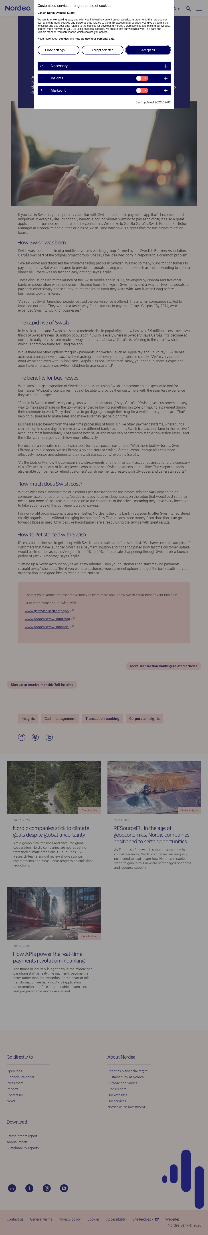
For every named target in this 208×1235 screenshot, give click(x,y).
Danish (42, 12)
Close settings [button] (55, 50)
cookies (64, 38)
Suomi (71, 12)
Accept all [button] (148, 50)
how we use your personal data (94, 38)
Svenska (60, 12)
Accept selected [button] (102, 50)
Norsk (51, 12)
